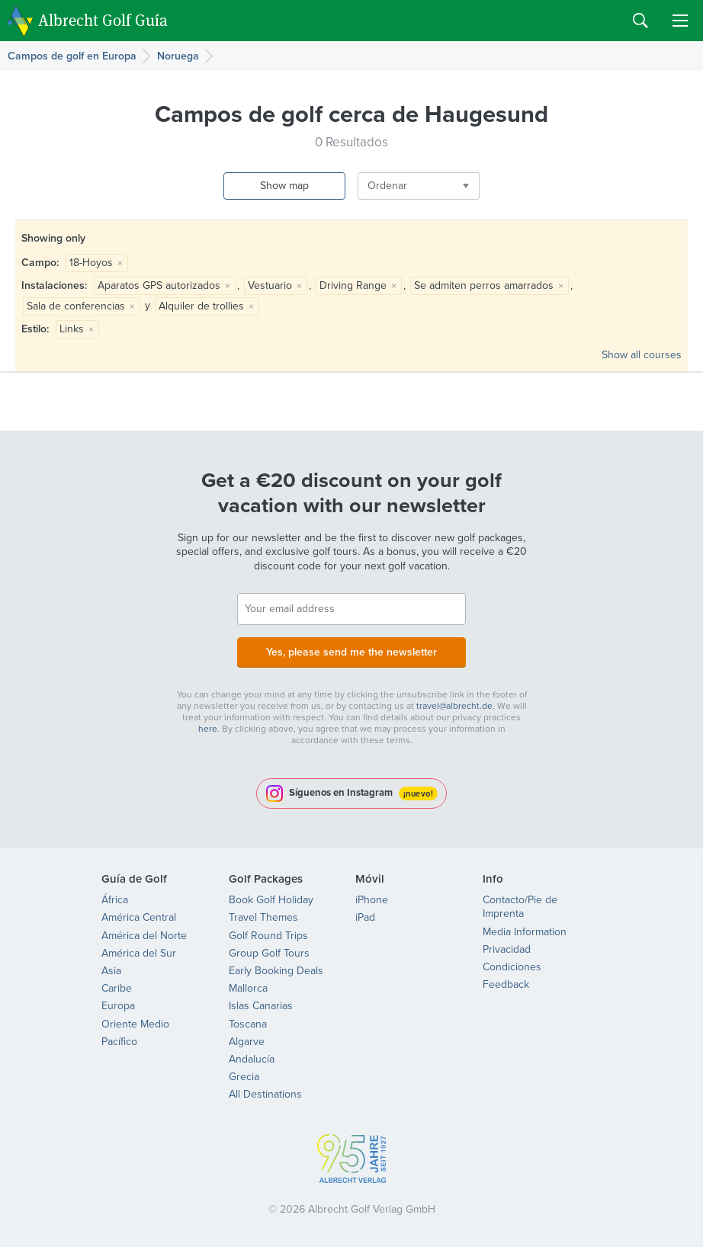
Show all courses (642, 355)
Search (640, 20)
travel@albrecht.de (454, 706)
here (207, 729)
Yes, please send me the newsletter (351, 651)
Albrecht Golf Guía (103, 19)
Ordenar (387, 186)
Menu (680, 20)
